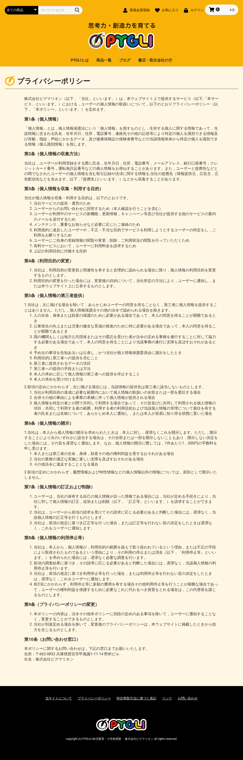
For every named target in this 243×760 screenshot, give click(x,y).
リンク (167, 698)
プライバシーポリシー (94, 698)
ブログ (125, 60)
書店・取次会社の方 (155, 60)
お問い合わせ (188, 698)
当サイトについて (58, 698)
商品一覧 (104, 60)
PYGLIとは (80, 60)
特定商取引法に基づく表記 (136, 698)
